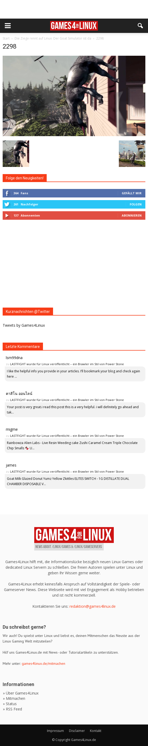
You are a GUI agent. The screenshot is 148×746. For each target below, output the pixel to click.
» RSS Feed (12, 708)
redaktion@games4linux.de (92, 606)
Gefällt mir (132, 193)
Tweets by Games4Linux (24, 325)
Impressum (55, 730)
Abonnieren (132, 215)
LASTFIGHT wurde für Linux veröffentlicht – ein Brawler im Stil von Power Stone (67, 364)
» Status (10, 703)
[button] (140, 26)
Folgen (136, 204)
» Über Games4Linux (20, 693)
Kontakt (95, 730)
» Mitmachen (14, 698)
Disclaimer (77, 730)
